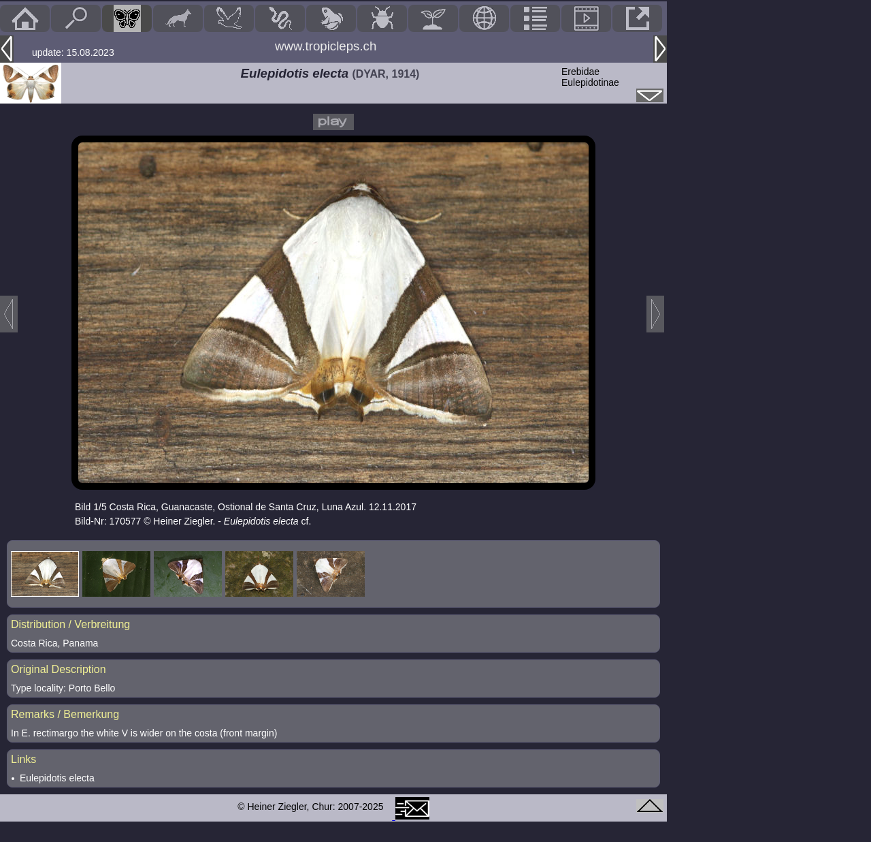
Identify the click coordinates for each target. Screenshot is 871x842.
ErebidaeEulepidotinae (590, 77)
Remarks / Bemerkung (65, 714)
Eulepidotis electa (57, 778)
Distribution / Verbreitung (70, 624)
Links (23, 759)
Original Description (58, 669)
